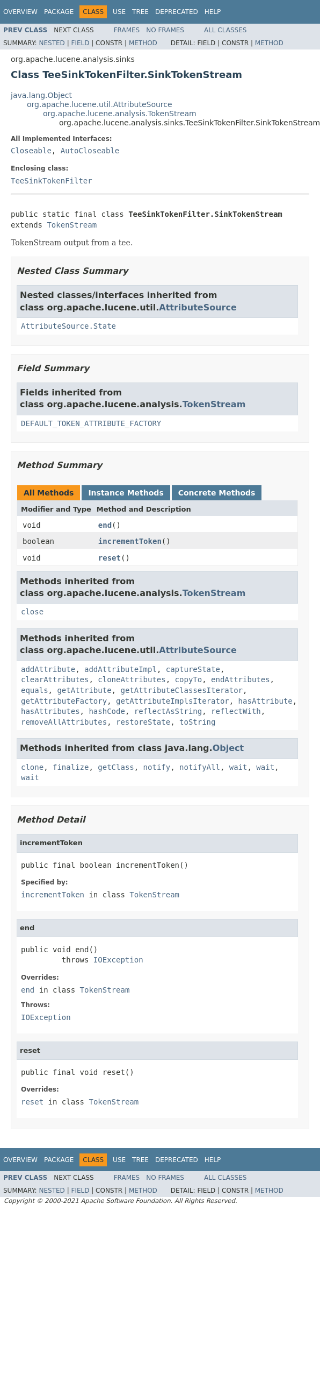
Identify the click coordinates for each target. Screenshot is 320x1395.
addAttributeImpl (120, 669)
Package (59, 12)
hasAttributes (50, 711)
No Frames (165, 30)
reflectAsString (168, 711)
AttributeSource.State (68, 326)
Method (143, 43)
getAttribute (84, 690)
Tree (140, 12)
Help (213, 12)
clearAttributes (55, 679)
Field (80, 43)
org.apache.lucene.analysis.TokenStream (120, 113)
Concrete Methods (217, 492)
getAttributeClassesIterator (181, 690)
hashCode (107, 711)
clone (32, 767)
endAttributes (240, 679)
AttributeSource (198, 307)
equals (34, 690)
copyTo (188, 679)
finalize (71, 767)
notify (157, 767)
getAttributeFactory (64, 701)
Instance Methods (125, 492)
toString (197, 722)
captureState (193, 669)
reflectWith (236, 711)
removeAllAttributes (64, 722)
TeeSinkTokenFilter (51, 180)
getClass (116, 767)
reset (109, 558)
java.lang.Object (41, 95)
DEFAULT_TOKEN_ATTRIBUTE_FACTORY (91, 423)
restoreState (143, 722)
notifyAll (199, 767)
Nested (51, 43)
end (105, 525)
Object (228, 748)
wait (238, 767)
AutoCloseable (90, 150)
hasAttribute (265, 701)
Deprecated (176, 12)
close (32, 611)
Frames (127, 30)
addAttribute (48, 669)
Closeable (31, 150)
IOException (118, 959)
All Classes (225, 30)
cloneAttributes (131, 679)
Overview (20, 12)
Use (119, 12)
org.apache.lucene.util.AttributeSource (99, 104)
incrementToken (130, 541)
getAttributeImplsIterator (172, 701)
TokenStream (72, 225)
